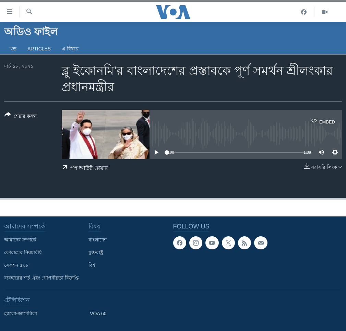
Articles (39, 48)
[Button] (20, 116)
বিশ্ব (91, 265)
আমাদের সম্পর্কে (20, 240)
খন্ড (13, 48)
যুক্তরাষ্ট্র (95, 252)
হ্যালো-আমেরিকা (20, 313)
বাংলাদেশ (97, 240)
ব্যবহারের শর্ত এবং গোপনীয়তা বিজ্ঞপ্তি (41, 278)
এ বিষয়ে (70, 48)
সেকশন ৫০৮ (16, 265)
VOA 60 (98, 313)
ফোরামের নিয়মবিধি (23, 252)
